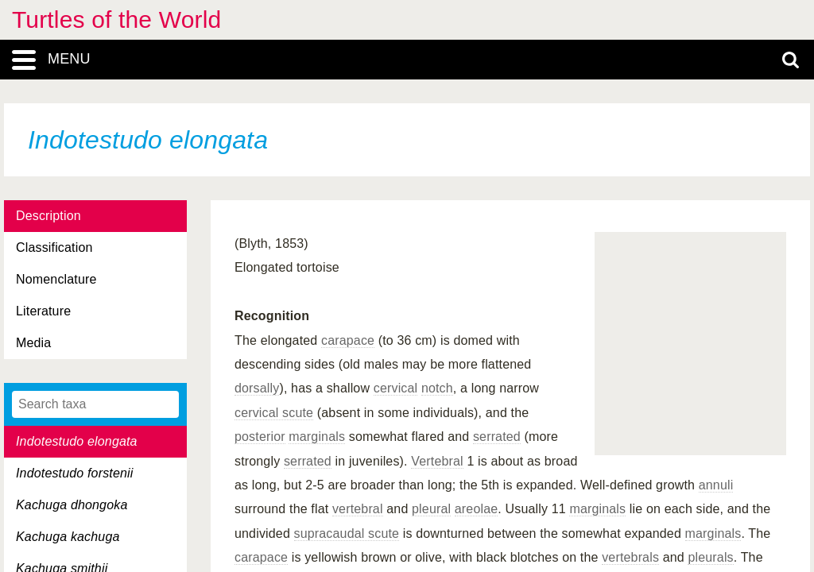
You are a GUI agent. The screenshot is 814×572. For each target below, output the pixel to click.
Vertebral (437, 461)
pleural (431, 509)
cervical (396, 388)
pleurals (710, 557)
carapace (347, 340)
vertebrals (630, 557)
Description (48, 215)
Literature (43, 311)
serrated (497, 436)
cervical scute (274, 412)
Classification (54, 247)
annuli (716, 485)
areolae (476, 509)
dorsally (257, 388)
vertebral (357, 509)
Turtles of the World (116, 19)
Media (33, 343)
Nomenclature (56, 279)
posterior (260, 436)
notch (437, 388)
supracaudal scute (347, 533)
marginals (317, 436)
